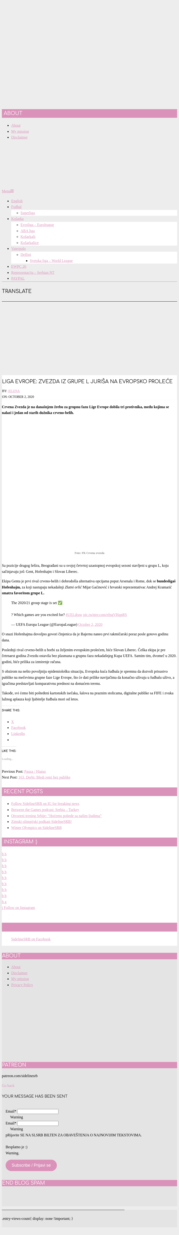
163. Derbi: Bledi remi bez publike (44, 777)
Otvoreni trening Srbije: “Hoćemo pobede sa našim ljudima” (56, 816)
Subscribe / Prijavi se (31, 1165)
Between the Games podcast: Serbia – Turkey (45, 810)
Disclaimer (19, 973)
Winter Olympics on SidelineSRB (36, 828)
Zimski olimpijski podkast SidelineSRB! (41, 822)
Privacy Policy (22, 985)
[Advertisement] (89, 336)
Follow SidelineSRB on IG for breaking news (45, 804)
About (16, 967)
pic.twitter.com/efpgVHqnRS (105, 615)
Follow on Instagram (18, 908)
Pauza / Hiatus (35, 771)
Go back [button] (8, 1086)
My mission (20, 979)
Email (11, 1111)
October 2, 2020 (90, 624)
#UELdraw (74, 615)
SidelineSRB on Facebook (40, 927)
